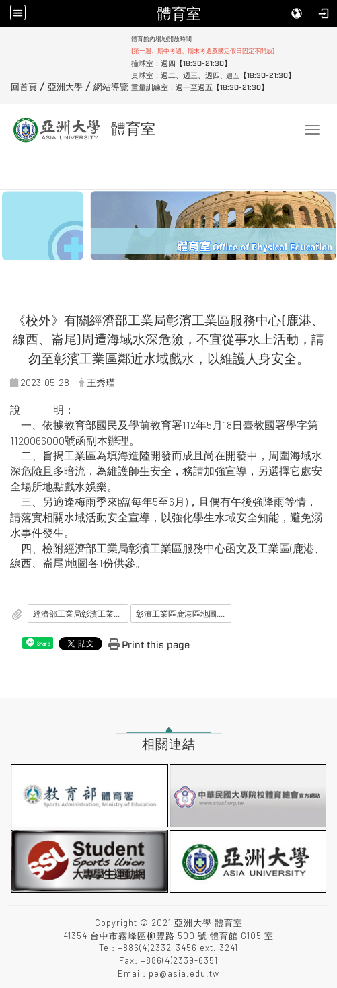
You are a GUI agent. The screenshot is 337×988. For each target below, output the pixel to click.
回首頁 (24, 87)
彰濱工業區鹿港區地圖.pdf (183, 613)
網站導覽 (110, 87)
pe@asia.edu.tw (184, 973)
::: (6, 38)
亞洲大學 (65, 87)
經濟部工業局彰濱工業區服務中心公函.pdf (80, 613)
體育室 (179, 13)
